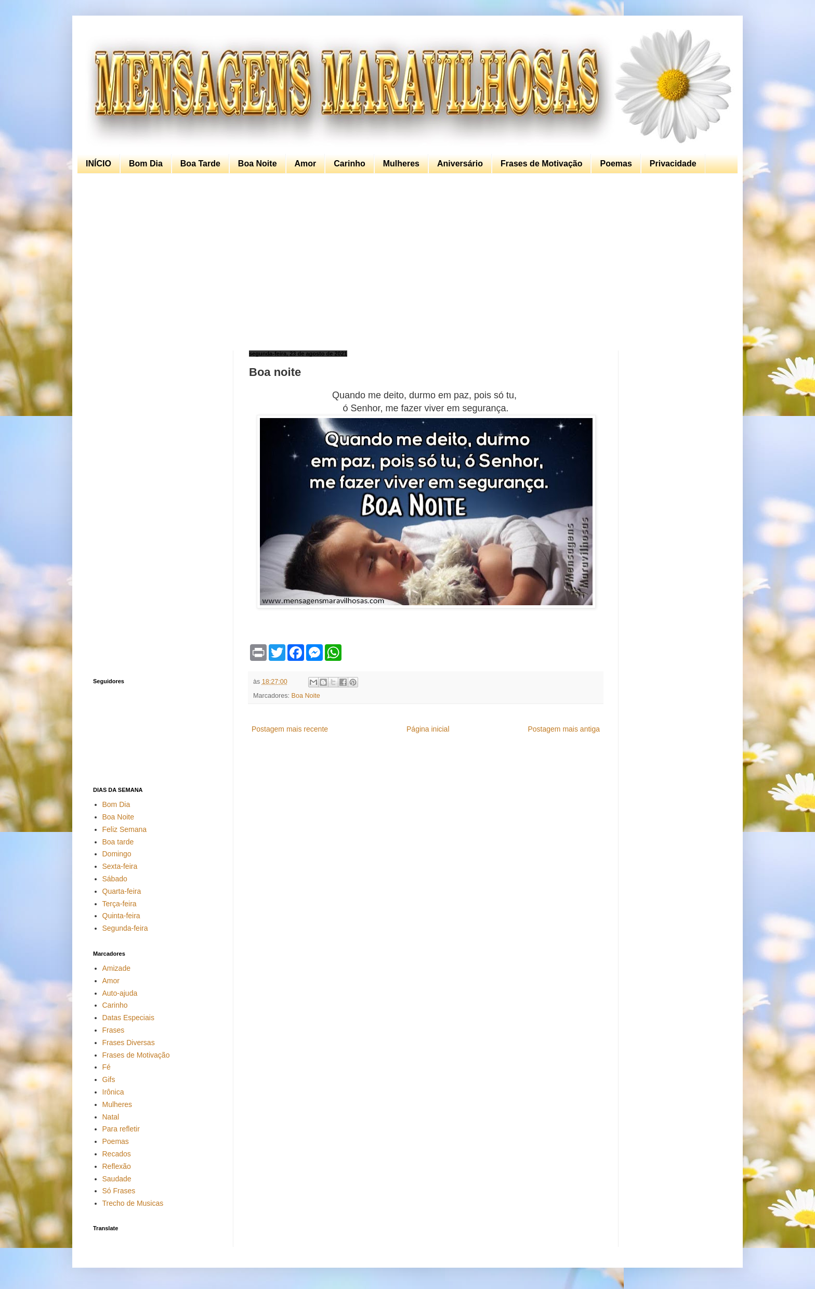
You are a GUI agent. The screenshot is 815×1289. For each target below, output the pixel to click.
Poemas (616, 163)
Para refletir (121, 1129)
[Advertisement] (405, 262)
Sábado (114, 879)
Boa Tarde (200, 163)
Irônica (113, 1092)
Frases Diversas (128, 1042)
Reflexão (116, 1166)
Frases (113, 1030)
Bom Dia (146, 163)
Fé (106, 1067)
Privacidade (673, 163)
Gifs (108, 1079)
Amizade (116, 968)
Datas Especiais (128, 1017)
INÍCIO (98, 163)
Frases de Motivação (541, 163)
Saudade (117, 1179)
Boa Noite (257, 163)
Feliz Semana (124, 829)
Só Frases (119, 1191)
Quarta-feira (121, 891)
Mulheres (401, 163)
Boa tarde (118, 842)
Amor (306, 163)
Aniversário (460, 163)
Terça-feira (119, 904)
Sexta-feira (120, 866)
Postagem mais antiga (564, 729)
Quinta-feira (121, 916)
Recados (116, 1154)
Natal (111, 1117)
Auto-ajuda (120, 993)
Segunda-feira (125, 928)
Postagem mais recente (290, 729)
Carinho (349, 163)
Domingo (117, 854)
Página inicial (428, 729)
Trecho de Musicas (133, 1203)
